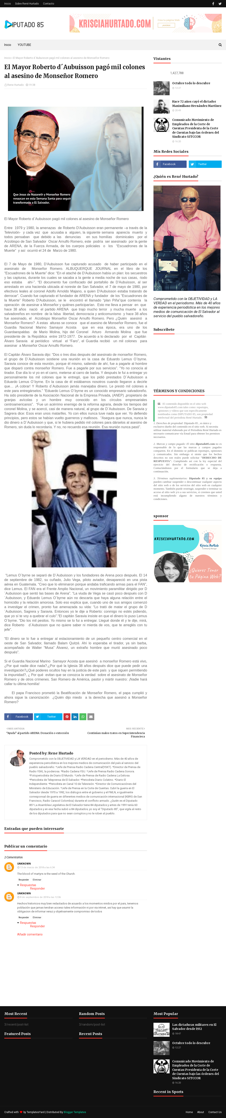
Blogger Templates (75, 1112)
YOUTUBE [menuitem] (24, 45)
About (200, 1112)
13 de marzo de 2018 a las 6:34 (37, 867)
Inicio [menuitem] (7, 45)
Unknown (24, 863)
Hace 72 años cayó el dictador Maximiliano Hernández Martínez (196, 104)
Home (189, 1112)
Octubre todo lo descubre (191, 83)
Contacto (48, 3)
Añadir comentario (30, 934)
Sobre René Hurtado (27, 3)
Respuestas (28, 885)
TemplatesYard (36, 1112)
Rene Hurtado (15, 84)
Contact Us (215, 1112)
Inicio (7, 3)
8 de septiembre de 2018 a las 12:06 (40, 897)
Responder (24, 880)
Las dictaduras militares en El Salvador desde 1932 (194, 1027)
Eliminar (37, 880)
